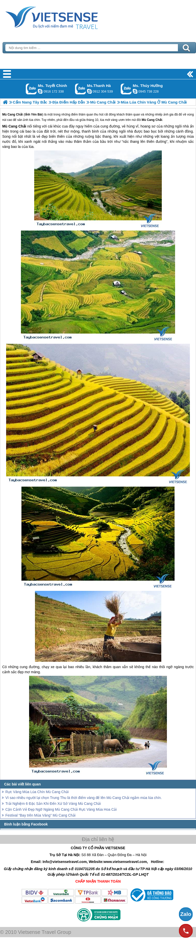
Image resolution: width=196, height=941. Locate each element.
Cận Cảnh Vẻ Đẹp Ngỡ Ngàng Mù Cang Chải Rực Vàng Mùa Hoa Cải (61, 809)
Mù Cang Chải (14, 126)
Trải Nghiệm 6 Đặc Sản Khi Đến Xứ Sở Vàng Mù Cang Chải (53, 804)
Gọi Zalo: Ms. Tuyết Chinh (31, 89)
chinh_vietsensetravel (40, 91)
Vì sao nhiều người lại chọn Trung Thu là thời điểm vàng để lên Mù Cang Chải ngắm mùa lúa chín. (83, 798)
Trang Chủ (64, 16)
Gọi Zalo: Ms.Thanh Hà (80, 89)
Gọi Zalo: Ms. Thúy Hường (126, 89)
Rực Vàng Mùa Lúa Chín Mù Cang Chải (37, 792)
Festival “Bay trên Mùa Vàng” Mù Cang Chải (40, 815)
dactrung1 (135, 91)
